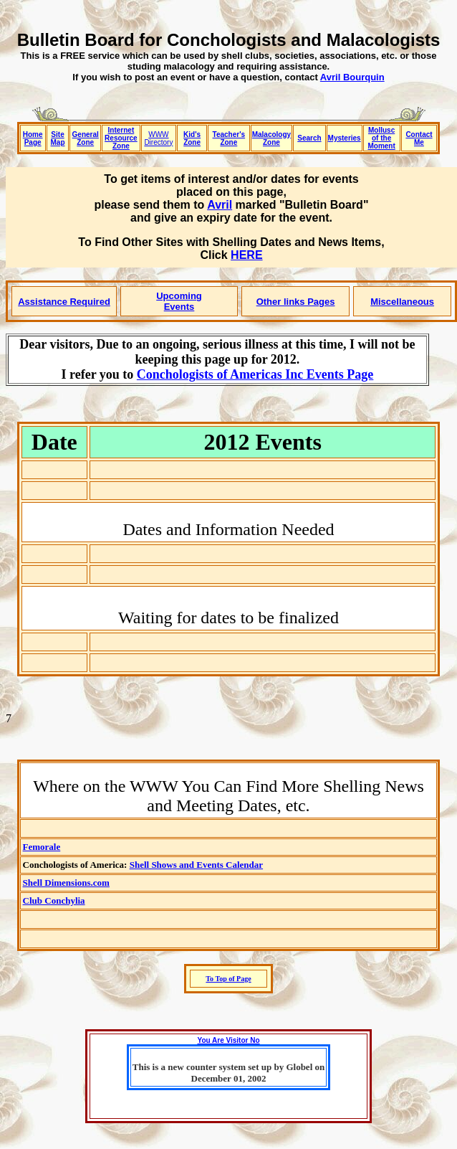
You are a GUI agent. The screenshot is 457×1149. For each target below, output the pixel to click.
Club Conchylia (54, 900)
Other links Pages (295, 301)
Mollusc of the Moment (381, 138)
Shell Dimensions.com (66, 882)
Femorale (42, 846)
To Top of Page (228, 979)
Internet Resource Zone (121, 138)
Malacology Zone (271, 138)
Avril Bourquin (352, 77)
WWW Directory (158, 138)
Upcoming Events (179, 301)
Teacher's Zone (229, 138)
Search (309, 138)
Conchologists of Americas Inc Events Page (255, 374)
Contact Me (418, 138)
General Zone (85, 138)
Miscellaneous (402, 301)
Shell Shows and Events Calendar (196, 864)
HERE (246, 255)
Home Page (33, 138)
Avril (219, 205)
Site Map (58, 138)
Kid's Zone (192, 138)
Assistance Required (64, 301)
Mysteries (344, 138)
